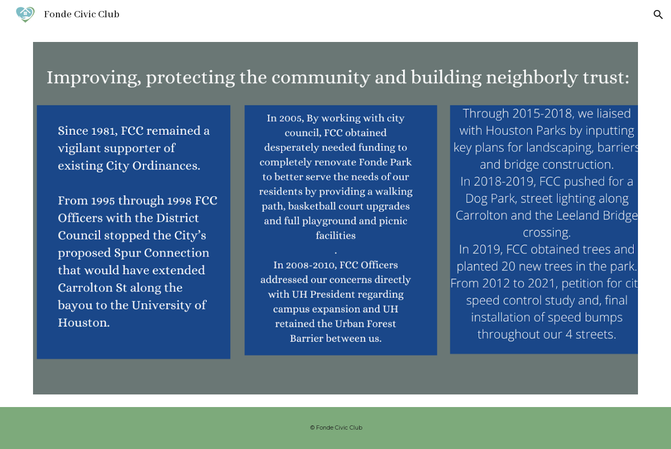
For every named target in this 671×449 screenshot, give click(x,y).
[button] (658, 14)
